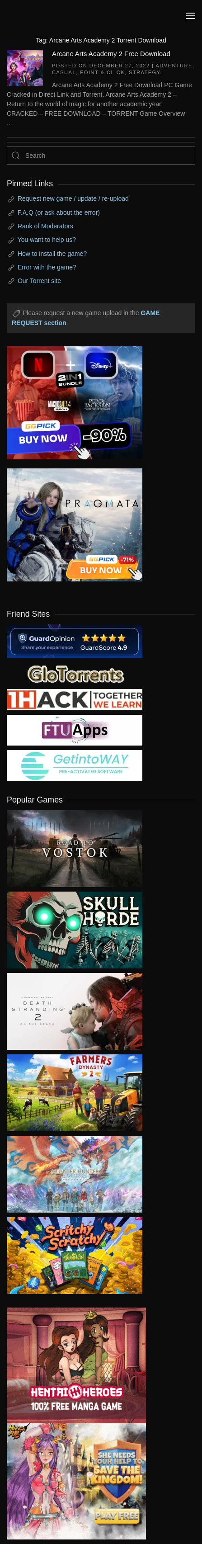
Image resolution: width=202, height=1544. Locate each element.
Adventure (173, 65)
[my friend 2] (74, 672)
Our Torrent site (39, 280)
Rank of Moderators (45, 226)
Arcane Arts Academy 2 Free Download (111, 53)
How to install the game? (52, 253)
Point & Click (102, 72)
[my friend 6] (74, 729)
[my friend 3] (74, 699)
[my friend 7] (74, 764)
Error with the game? (47, 267)
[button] (190, 16)
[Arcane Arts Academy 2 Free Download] (25, 67)
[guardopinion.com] (74, 640)
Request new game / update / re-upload (73, 198)
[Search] (101, 155)
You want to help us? (47, 239)
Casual (64, 72)
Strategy (144, 72)
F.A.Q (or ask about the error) (59, 212)
